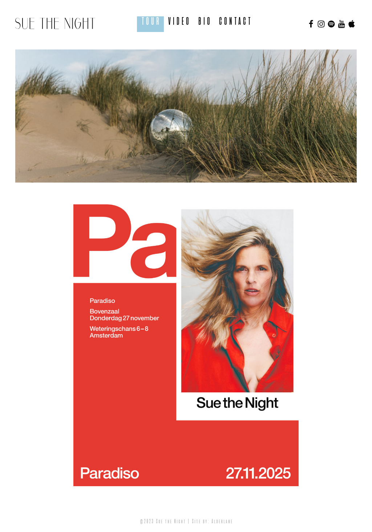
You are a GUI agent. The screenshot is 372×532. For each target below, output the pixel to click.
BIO (204, 21)
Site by (199, 522)
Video (178, 21)
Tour (150, 21)
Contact (234, 21)
